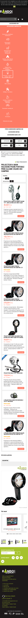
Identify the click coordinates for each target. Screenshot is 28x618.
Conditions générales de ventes (11, 588)
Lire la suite (21, 216)
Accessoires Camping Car (14, 26)
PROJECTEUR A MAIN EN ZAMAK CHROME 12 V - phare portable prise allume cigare (14, 202)
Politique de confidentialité (10, 589)
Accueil (3, 152)
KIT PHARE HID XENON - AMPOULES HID (12, 529)
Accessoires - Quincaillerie (7, 41)
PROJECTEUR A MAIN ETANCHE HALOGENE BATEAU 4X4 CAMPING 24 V (13, 299)
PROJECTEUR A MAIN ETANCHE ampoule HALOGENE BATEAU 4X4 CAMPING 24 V (13, 233)
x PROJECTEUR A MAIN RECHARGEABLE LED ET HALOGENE (13, 400)
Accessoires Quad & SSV (14, 135)
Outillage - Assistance (7, 90)
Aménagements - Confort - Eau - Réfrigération (7, 49)
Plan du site (6, 586)
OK (14, 6)
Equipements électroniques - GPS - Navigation (7, 66)
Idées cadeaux (7, 81)
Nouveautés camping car (7, 106)
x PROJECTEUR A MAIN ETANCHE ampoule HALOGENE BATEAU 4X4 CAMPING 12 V (14, 433)
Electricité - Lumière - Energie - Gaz (8, 74)
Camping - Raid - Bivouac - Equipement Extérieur (7, 58)
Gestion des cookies (8, 591)
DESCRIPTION (5, 460)
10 (20, 533)
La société (6, 585)
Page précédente (21, 162)
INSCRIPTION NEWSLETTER (7, 550)
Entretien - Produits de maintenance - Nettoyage (7, 99)
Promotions (7, 114)
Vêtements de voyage (7, 121)
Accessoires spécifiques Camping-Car (7, 33)
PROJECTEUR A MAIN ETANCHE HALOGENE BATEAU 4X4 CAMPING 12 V (13, 267)
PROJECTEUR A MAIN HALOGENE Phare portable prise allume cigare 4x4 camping (13, 336)
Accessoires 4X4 (14, 23)
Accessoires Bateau (13, 132)
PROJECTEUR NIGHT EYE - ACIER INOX (13, 373)
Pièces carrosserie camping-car (14, 129)
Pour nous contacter (8, 583)
